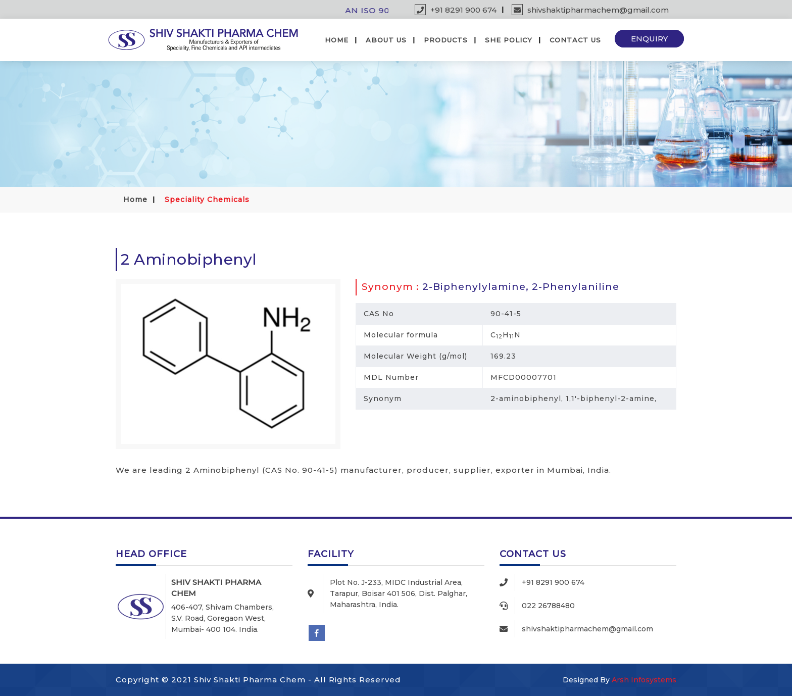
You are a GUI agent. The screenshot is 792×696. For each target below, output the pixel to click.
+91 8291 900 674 (456, 10)
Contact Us (575, 40)
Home (337, 40)
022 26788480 (548, 605)
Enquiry (649, 38)
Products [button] (446, 40)
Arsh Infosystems (644, 679)
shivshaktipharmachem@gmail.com (590, 10)
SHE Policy (508, 40)
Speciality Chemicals (207, 199)
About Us (386, 40)
